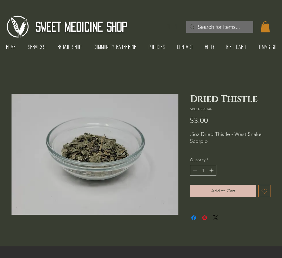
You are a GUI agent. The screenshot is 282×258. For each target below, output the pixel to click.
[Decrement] (194, 170)
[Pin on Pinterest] (204, 217)
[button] (265, 26)
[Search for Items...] (219, 27)
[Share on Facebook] (193, 217)
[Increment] (212, 170)
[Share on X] (215, 217)
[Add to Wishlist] (264, 191)
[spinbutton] (203, 170)
